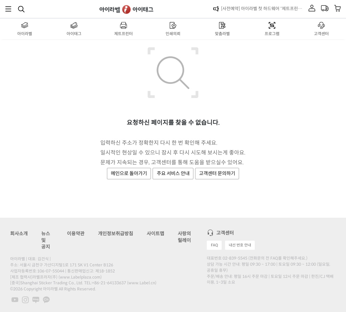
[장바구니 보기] (337, 9)
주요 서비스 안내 (173, 173)
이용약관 (75, 234)
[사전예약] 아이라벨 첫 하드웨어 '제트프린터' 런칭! (263, 8)
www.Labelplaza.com (80, 277)
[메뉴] (8, 9)
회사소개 (19, 234)
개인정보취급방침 (115, 234)
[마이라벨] (311, 9)
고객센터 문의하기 (217, 173)
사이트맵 (155, 234)
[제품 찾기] (21, 8)
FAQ (214, 245)
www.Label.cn (141, 282)
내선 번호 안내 (240, 245)
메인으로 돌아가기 (129, 173)
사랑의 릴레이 (184, 237)
